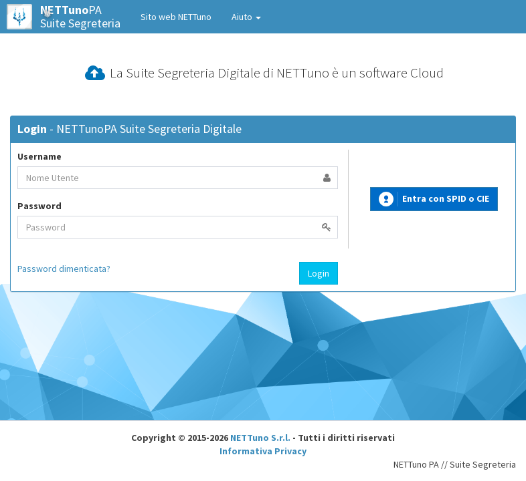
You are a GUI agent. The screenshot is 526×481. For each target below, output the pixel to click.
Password (39, 206)
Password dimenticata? (63, 269)
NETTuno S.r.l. (260, 438)
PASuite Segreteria (63, 16)
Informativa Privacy (263, 451)
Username (39, 156)
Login (318, 273)
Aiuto (246, 17)
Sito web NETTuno (176, 17)
